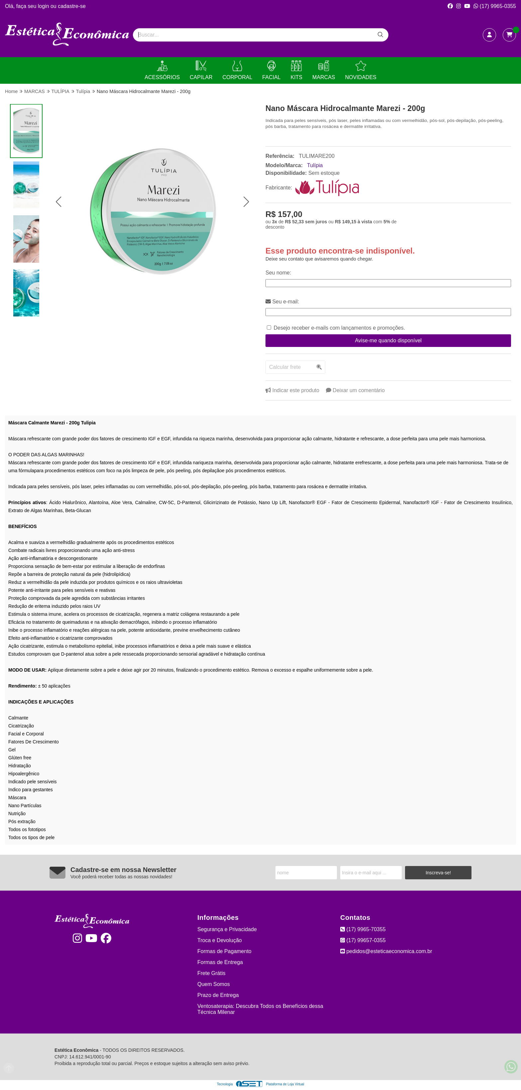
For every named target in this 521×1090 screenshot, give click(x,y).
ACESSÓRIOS (162, 70)
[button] (58, 202)
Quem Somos (213, 984)
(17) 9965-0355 (494, 6)
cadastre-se (72, 6)
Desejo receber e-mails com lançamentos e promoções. (339, 328)
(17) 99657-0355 (363, 940)
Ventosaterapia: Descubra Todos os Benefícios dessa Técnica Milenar (260, 1009)
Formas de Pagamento (224, 951)
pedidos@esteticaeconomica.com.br (386, 951)
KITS (296, 70)
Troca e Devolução (219, 940)
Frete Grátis (211, 973)
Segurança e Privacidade (227, 929)
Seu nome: (278, 272)
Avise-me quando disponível (388, 340)
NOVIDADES (360, 70)
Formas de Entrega (220, 962)
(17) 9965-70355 (363, 929)
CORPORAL (238, 70)
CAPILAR (201, 70)
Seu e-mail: (282, 301)
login (44, 6)
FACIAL (271, 70)
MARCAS (323, 70)
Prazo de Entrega (218, 995)
